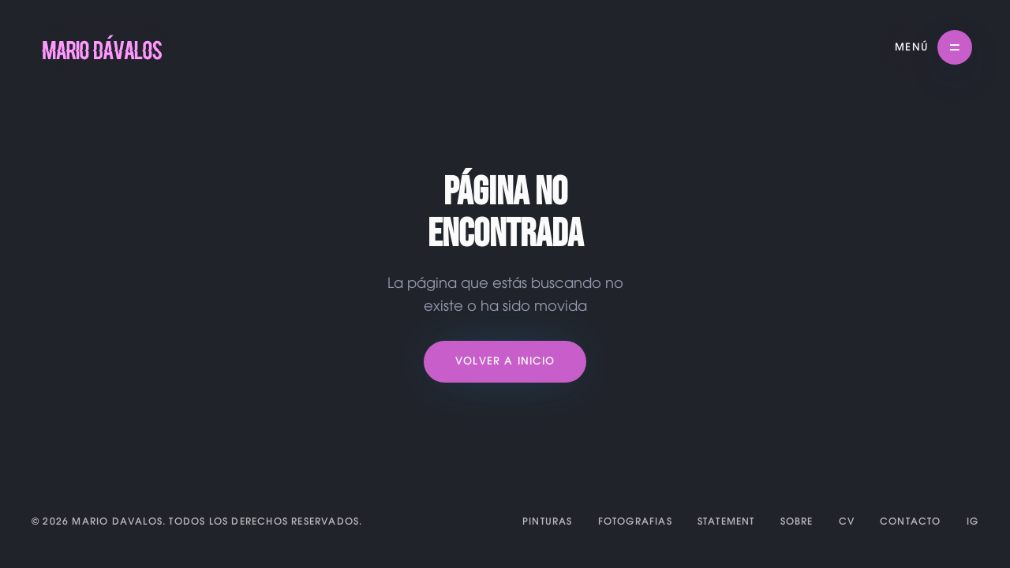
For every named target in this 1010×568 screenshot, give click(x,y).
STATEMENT (726, 521)
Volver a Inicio (505, 362)
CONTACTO (910, 521)
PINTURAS (547, 521)
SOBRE (797, 521)
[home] (102, 47)
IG (972, 521)
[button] (933, 47)
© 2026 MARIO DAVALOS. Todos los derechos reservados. (197, 521)
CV (847, 521)
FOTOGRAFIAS (635, 521)
